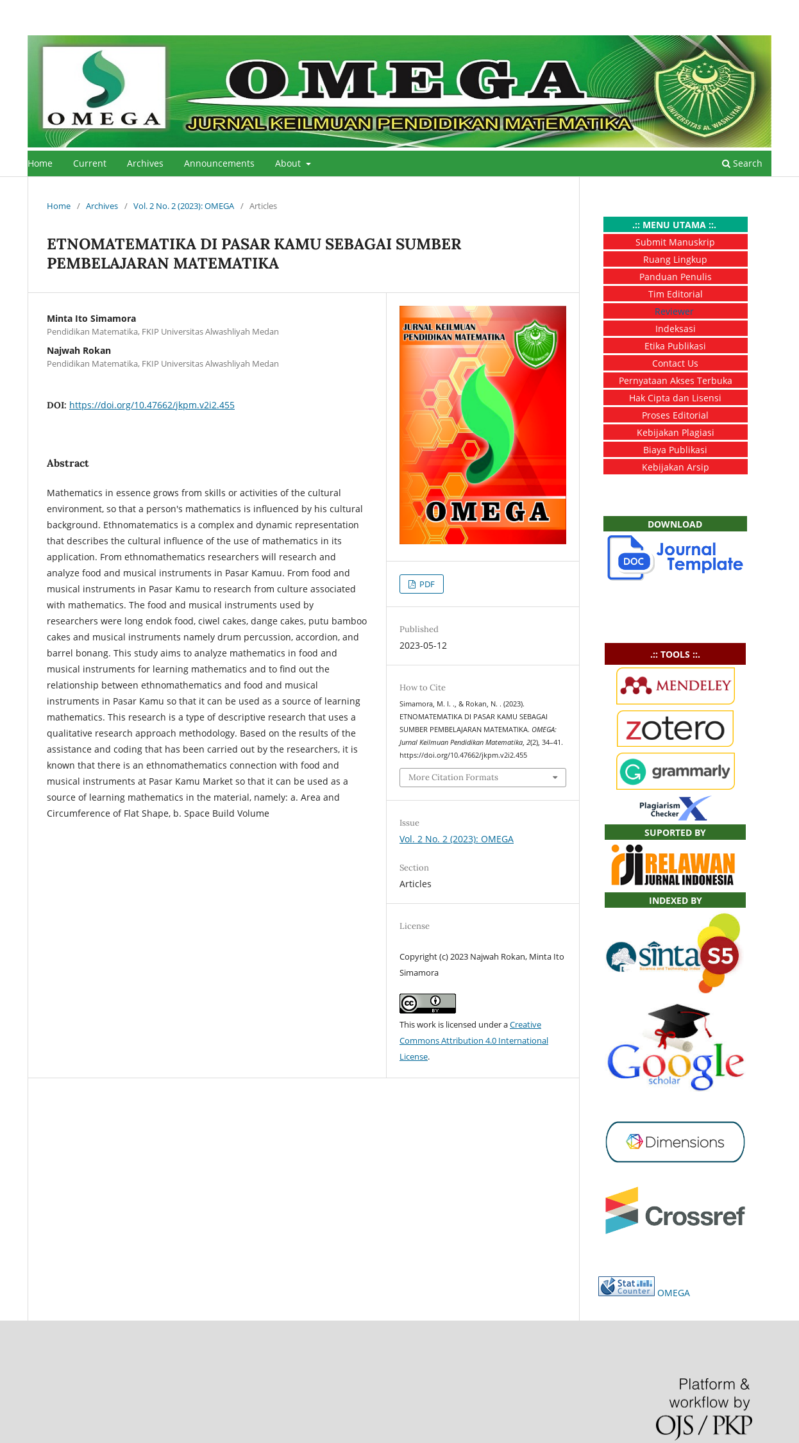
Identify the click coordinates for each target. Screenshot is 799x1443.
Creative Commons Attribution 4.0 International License (473, 1040)
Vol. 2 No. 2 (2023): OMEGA (183, 206)
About (289, 163)
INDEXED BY (675, 900)
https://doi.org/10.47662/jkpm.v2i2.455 (152, 405)
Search (742, 163)
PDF (426, 584)
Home (40, 163)
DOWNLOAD (675, 524)
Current (89, 163)
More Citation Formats (453, 777)
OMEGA (673, 1293)
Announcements (219, 163)
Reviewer (674, 311)
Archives (145, 163)
